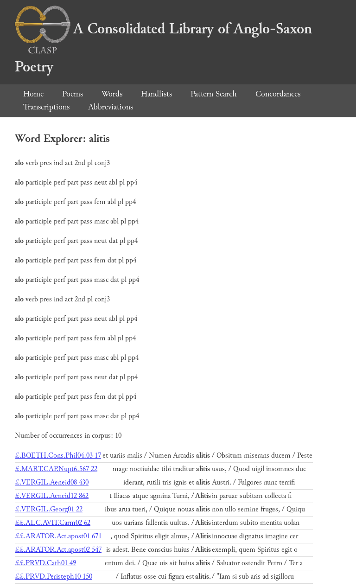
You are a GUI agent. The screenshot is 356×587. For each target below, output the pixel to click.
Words (112, 94)
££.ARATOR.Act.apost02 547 (58, 549)
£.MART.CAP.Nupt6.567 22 (56, 469)
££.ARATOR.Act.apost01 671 (58, 536)
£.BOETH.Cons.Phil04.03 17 (58, 455)
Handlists (156, 94)
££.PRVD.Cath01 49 (45, 563)
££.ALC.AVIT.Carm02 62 (52, 522)
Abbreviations (110, 107)
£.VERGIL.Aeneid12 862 (52, 496)
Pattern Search (214, 94)
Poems (72, 94)
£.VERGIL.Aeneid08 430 (52, 482)
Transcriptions (46, 107)
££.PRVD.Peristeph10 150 (53, 576)
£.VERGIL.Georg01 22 (49, 509)
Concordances (277, 94)
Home (33, 94)
